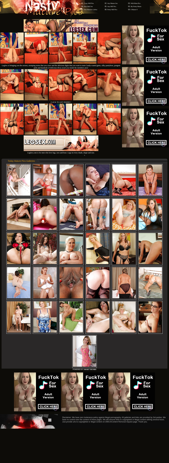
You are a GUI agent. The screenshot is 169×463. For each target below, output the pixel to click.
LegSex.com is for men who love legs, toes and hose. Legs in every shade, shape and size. (61, 151)
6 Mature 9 (134, 9)
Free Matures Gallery (90, 9)
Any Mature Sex (112, 3)
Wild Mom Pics (136, 3)
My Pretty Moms (136, 6)
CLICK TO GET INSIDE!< (61, 102)
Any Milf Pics (111, 6)
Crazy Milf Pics (89, 3)
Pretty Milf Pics (112, 9)
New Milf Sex (88, 6)
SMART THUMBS (90, 369)
